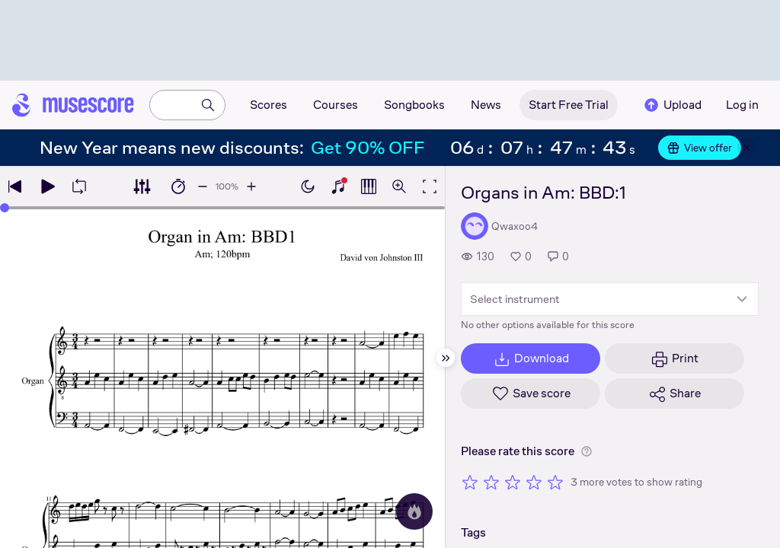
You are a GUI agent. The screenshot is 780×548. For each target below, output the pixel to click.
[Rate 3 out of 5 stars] (512, 482)
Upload (672, 105)
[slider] (4, 207)
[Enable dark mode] (307, 186)
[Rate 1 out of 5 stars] (470, 482)
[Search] (208, 105)
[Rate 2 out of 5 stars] (491, 482)
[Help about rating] (586, 451)
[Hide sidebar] (445, 358)
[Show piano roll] (368, 186)
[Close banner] (746, 148)
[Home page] (73, 105)
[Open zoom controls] (399, 186)
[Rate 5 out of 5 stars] (555, 482)
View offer (699, 148)
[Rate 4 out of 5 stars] (534, 482)
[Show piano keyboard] (338, 186)
